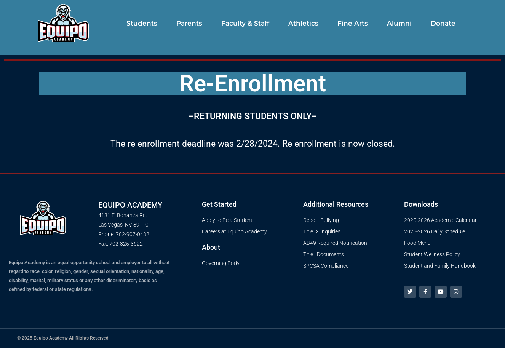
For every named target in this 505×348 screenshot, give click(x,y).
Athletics (303, 23)
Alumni (399, 23)
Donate (443, 23)
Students (141, 23)
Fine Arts (352, 23)
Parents (189, 23)
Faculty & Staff (245, 23)
